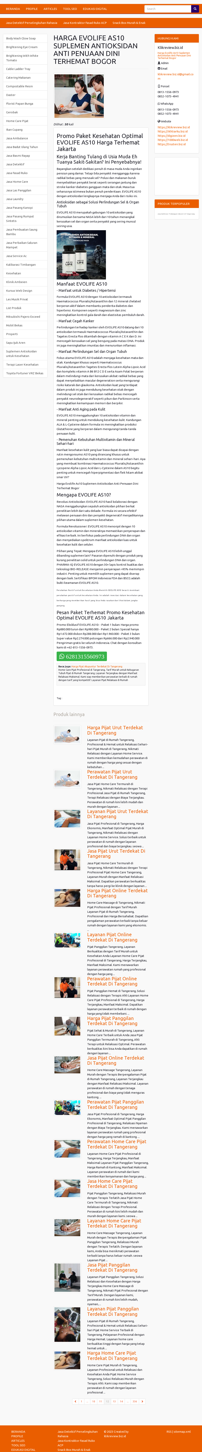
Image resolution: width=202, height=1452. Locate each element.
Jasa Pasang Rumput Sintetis (20, 219)
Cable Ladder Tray (18, 69)
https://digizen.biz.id (171, 135)
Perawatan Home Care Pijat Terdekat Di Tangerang (116, 1144)
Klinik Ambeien (16, 282)
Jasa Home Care (17, 181)
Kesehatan (13, 273)
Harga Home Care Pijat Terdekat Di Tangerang (112, 1355)
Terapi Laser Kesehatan (22, 364)
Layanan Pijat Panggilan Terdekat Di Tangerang (113, 1311)
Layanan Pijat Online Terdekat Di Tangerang (112, 937)
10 (93, 1401)
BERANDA (13, 8)
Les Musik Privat (17, 299)
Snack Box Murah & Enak (129, 22)
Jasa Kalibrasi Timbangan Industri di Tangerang (176, 214)
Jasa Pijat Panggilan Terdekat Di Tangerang (112, 1267)
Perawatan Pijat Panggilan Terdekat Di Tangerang (115, 1104)
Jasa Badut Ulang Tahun (22, 147)
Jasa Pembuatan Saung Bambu (21, 232)
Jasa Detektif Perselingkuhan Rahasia (31, 22)
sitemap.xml (182, 1431)
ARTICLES (50, 8)
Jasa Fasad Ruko (17, 173)
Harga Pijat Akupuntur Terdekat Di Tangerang (97, 666)
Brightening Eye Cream (21, 47)
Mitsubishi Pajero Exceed (23, 316)
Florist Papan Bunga (19, 103)
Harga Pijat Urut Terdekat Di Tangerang (115, 730)
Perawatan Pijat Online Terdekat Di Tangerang (112, 981)
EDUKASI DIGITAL (95, 8)
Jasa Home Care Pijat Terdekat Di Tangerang (112, 1183)
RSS (169, 1431)
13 (114, 1401)
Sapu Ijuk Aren (15, 342)
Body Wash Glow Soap (21, 38)
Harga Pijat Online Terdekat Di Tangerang (117, 893)
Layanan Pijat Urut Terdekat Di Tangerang (117, 814)
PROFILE (32, 8)
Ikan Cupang (14, 129)
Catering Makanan (18, 77)
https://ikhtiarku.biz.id (173, 131)
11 (100, 1401)
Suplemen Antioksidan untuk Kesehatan (21, 354)
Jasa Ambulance (17, 138)
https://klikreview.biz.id (174, 127)
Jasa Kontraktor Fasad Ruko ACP (85, 22)
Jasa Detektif (15, 164)
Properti (12, 334)
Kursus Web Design (19, 290)
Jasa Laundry (14, 199)
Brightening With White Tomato (22, 58)
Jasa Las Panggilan (18, 190)
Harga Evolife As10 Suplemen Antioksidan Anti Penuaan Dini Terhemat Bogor (174, 55)
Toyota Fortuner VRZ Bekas (24, 373)
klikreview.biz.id (115, 1436)
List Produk (13, 308)
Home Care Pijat (17, 121)
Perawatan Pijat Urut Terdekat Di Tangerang (112, 774)
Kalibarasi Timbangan (21, 264)
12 (108, 1401)
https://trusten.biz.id (172, 144)
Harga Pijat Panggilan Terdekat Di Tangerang (112, 1021)
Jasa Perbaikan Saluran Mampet (21, 245)
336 (135, 1401)
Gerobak (12, 112)
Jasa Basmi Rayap (18, 155)
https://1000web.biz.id (173, 140)
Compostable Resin (19, 86)
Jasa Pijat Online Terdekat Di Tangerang (115, 1060)
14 (121, 1401)
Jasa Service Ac (16, 256)
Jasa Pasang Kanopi (19, 207)
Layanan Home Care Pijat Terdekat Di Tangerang (114, 1223)
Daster (10, 95)
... (87, 1401)
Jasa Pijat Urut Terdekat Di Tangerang (116, 853)
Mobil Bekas (14, 325)
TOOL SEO (70, 8)
